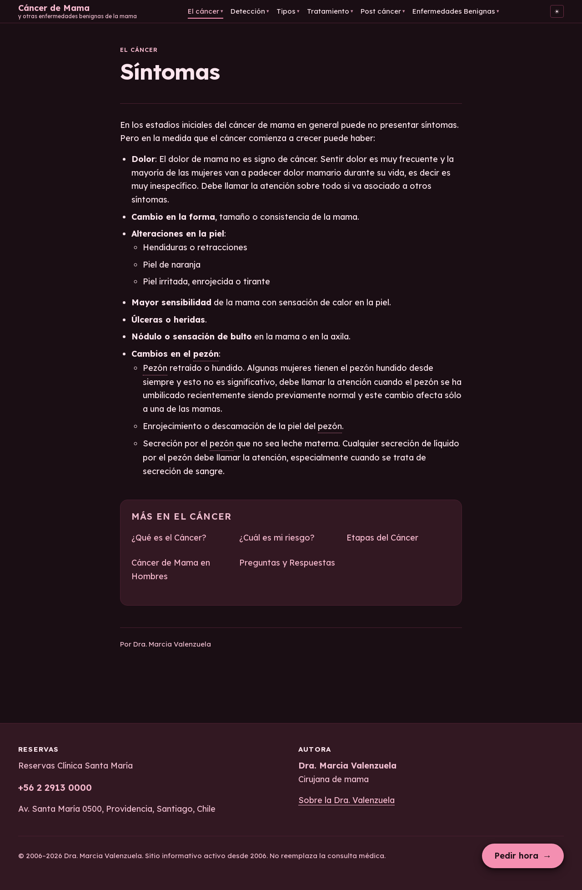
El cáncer (205, 11)
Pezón (155, 368)
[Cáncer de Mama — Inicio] (77, 11)
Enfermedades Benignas (455, 11)
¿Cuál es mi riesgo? (277, 537)
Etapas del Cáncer (382, 537)
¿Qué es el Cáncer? (168, 537)
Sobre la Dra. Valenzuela (346, 800)
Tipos (288, 11)
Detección (250, 11)
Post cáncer (383, 11)
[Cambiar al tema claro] (557, 11)
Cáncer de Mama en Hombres (170, 569)
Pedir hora (523, 855)
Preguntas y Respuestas (287, 562)
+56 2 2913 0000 (55, 787)
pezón (206, 354)
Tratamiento (330, 11)
